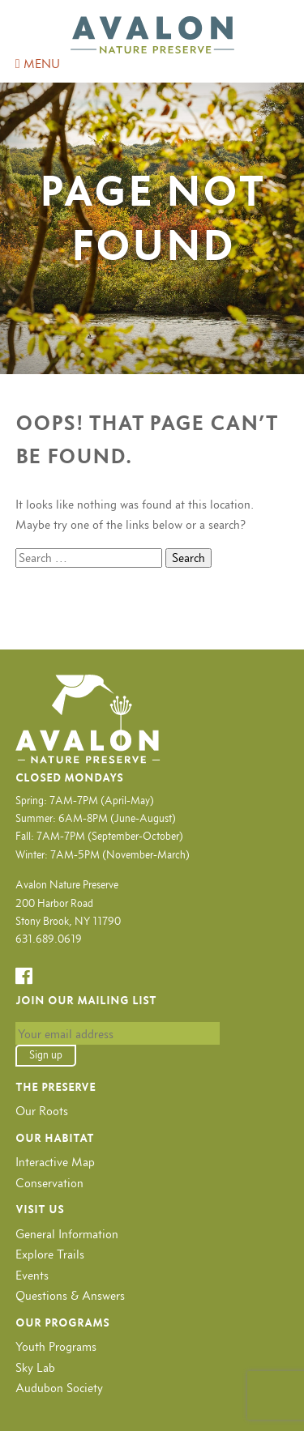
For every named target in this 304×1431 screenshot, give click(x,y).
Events (32, 1275)
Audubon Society (59, 1387)
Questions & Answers (70, 1295)
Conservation (49, 1182)
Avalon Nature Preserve (152, 34)
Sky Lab (35, 1367)
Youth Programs (55, 1346)
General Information (66, 1233)
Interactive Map (55, 1161)
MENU (37, 63)
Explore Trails (49, 1254)
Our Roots (41, 1110)
